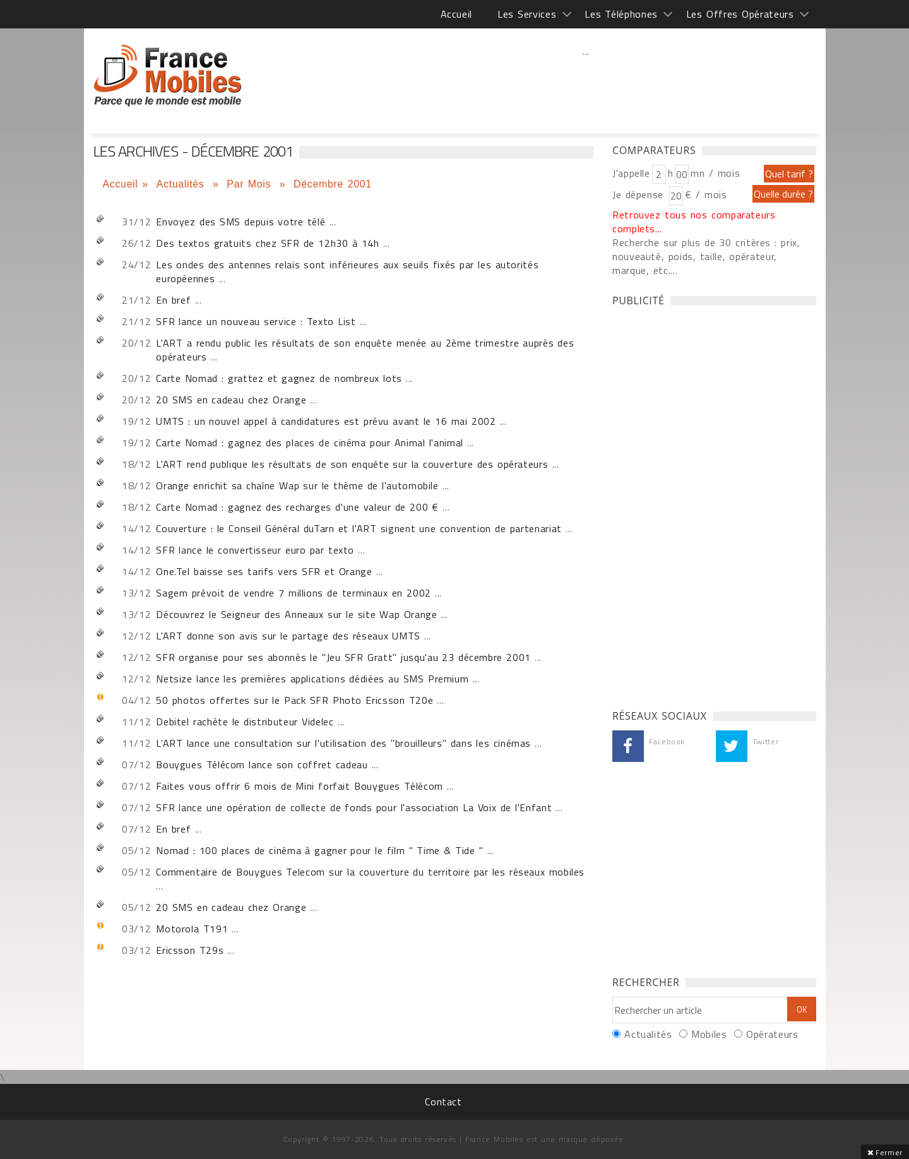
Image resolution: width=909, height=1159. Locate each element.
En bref (173, 299)
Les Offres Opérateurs (740, 13)
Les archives (167, 75)
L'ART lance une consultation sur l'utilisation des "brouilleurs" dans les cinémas (343, 743)
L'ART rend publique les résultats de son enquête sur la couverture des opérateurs (352, 464)
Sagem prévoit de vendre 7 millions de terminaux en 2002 (293, 592)
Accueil (456, 13)
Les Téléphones (621, 13)
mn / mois (715, 173)
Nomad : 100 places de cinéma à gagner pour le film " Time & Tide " (319, 850)
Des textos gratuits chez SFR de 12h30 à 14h (267, 243)
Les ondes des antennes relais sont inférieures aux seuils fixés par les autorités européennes (347, 271)
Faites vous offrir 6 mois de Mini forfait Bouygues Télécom (299, 785)
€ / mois (706, 194)
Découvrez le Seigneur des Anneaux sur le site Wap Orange (296, 614)
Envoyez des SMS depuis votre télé (240, 221)
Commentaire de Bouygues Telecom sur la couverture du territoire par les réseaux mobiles (370, 871)
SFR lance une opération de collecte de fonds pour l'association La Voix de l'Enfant (354, 807)
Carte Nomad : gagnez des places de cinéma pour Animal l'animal (309, 442)
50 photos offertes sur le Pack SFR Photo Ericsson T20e (294, 700)
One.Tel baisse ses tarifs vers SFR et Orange (264, 571)
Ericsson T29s (189, 950)
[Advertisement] (586, 79)
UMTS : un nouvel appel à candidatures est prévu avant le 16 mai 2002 (326, 421)
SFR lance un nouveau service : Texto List (255, 321)
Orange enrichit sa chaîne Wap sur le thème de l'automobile (297, 485)
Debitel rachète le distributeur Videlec (244, 721)
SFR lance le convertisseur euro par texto (255, 549)
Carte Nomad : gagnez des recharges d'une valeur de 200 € (297, 506)
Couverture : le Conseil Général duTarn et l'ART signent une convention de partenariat (359, 528)
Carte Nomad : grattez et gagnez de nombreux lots (279, 378)
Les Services (526, 13)
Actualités (182, 184)
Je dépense (639, 194)
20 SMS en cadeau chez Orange (231, 399)
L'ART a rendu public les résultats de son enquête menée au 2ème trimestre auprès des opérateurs (365, 349)
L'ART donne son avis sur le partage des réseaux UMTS (288, 635)
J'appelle (631, 173)
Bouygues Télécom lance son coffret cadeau (261, 764)
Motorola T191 (192, 928)
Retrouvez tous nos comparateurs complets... (694, 221)
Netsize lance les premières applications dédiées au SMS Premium (312, 678)
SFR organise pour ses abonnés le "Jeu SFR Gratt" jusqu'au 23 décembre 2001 (343, 657)
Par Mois (251, 184)
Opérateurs (772, 1034)
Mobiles (709, 1034)
